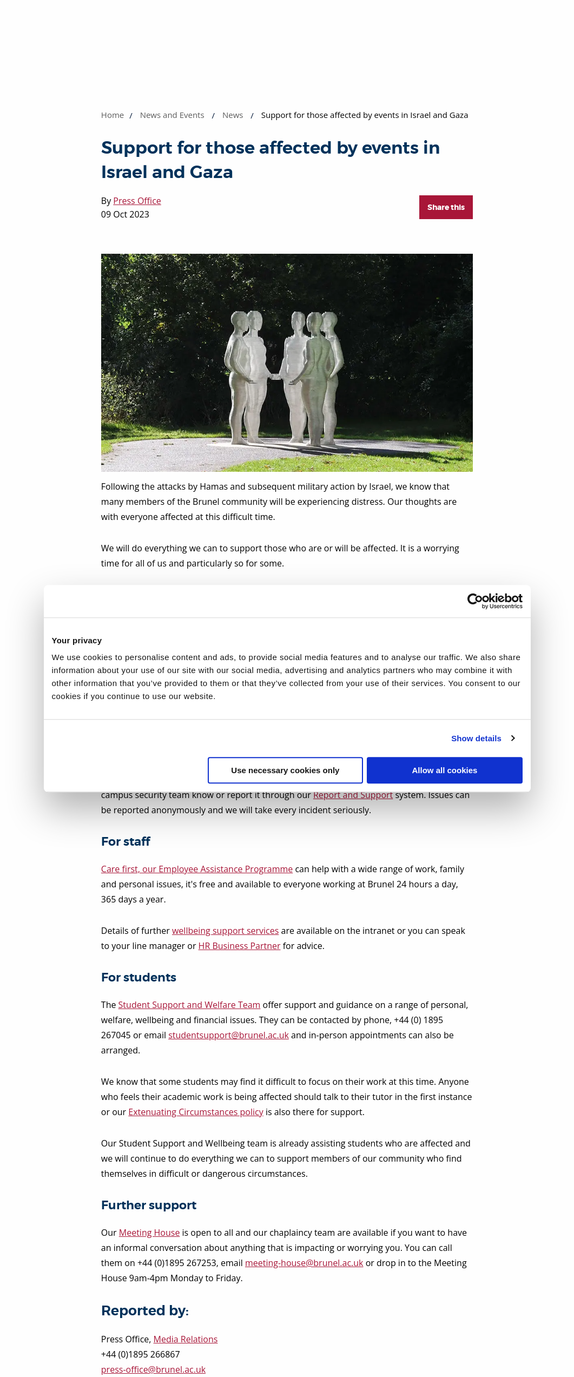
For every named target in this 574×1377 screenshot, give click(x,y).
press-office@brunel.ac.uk (153, 1369)
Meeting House (149, 1232)
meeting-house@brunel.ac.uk (304, 1263)
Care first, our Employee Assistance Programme (197, 869)
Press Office (137, 201)
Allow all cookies (445, 770)
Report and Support (353, 795)
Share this (446, 207)
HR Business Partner (240, 946)
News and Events (172, 114)
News (232, 114)
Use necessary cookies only (285, 770)
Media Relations (186, 1339)
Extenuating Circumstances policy (195, 1112)
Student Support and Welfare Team (189, 1005)
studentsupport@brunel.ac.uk (228, 1035)
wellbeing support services (225, 931)
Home (112, 114)
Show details (476, 738)
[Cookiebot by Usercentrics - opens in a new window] (475, 601)
